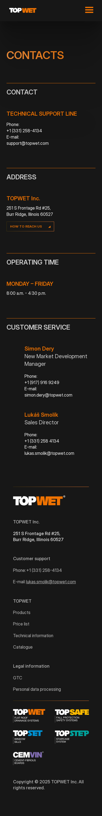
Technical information (33, 635)
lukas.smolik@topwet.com (49, 453)
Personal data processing (37, 689)
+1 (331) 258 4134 (41, 441)
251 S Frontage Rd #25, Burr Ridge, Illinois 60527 (38, 536)
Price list (21, 624)
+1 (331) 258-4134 (24, 130)
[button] (88, 10)
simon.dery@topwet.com (48, 395)
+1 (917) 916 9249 (41, 382)
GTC (17, 677)
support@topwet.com (28, 143)
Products (21, 612)
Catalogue (23, 647)
